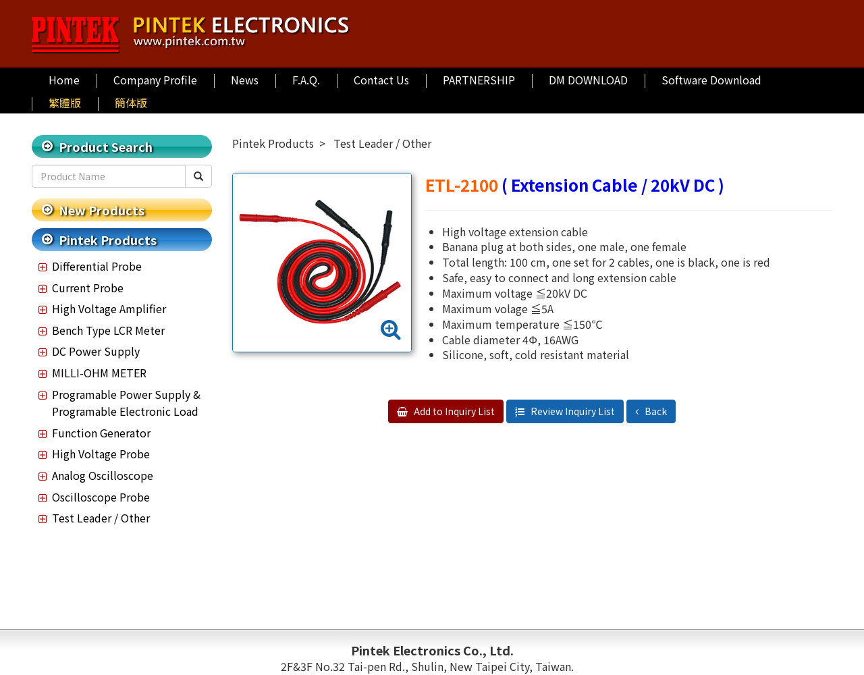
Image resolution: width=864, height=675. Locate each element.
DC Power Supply (96, 351)
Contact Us (381, 80)
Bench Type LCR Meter (108, 330)
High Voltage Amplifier (109, 308)
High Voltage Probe (101, 454)
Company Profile (155, 80)
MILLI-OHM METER (99, 372)
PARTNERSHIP (479, 80)
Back (655, 411)
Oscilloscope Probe (101, 497)
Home (64, 80)
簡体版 (131, 102)
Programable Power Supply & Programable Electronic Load (126, 403)
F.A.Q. (306, 80)
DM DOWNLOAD (588, 80)
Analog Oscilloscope (102, 475)
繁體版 (65, 102)
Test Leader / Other (101, 518)
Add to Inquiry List (453, 411)
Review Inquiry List (572, 411)
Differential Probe (97, 266)
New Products (101, 210)
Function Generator (101, 433)
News (245, 80)
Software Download (711, 80)
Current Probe (88, 287)
